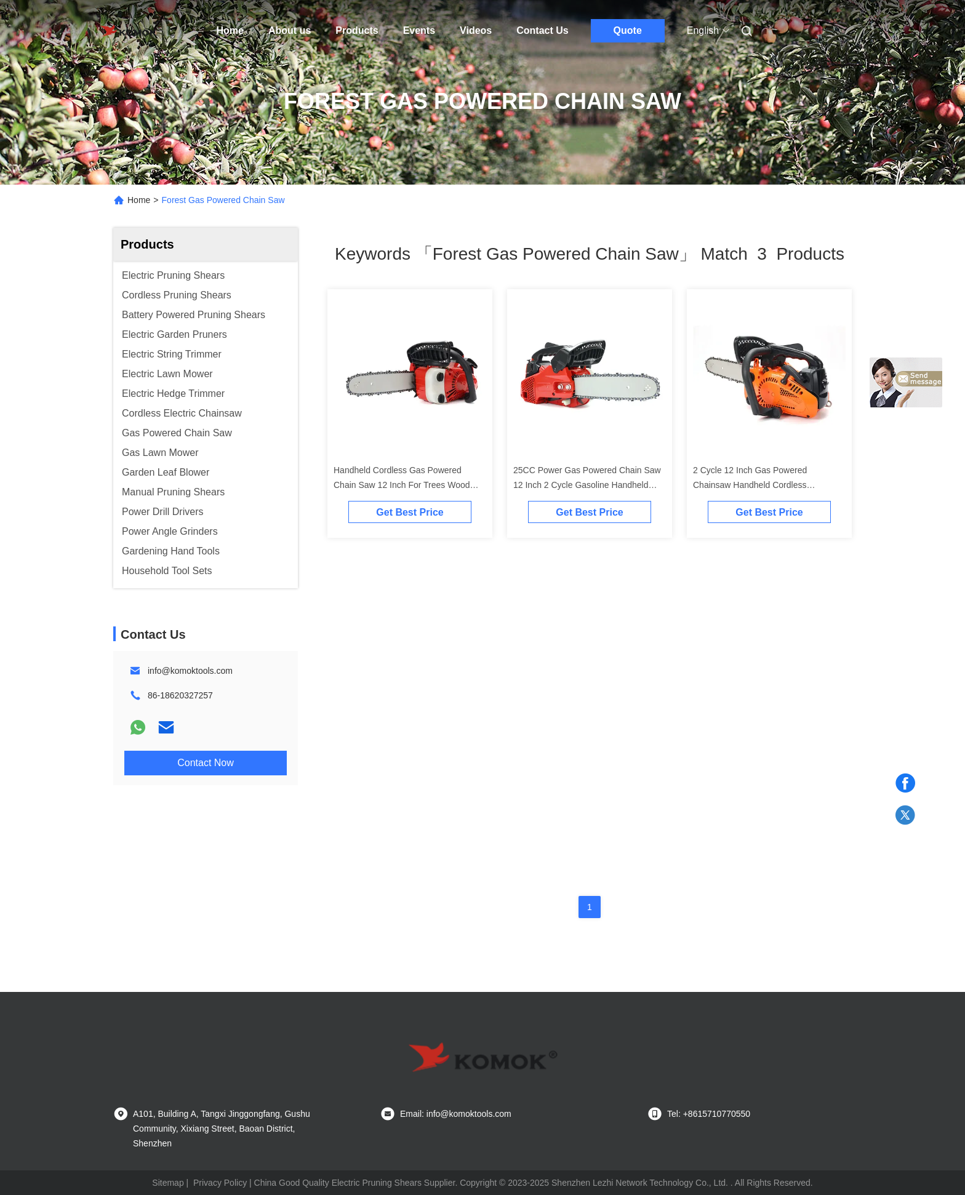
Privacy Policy (220, 1183)
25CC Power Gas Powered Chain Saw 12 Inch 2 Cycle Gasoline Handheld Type (587, 485)
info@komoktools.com (190, 671)
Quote (628, 30)
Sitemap (167, 1183)
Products (356, 30)
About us (289, 30)
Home (230, 30)
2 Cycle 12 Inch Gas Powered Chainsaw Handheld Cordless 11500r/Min (750, 485)
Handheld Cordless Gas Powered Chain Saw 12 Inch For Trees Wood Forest (402, 485)
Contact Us (542, 30)
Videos (476, 30)
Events (419, 30)
